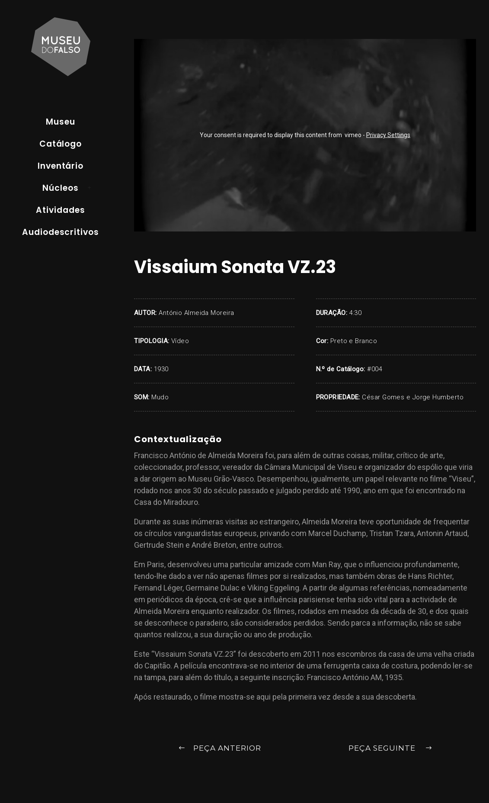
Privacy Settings (388, 135)
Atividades (60, 210)
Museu (60, 122)
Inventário (61, 166)
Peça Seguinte (390, 749)
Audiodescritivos (60, 232)
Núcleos (60, 188)
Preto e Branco (353, 341)
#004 (374, 369)
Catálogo (60, 144)
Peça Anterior (219, 749)
